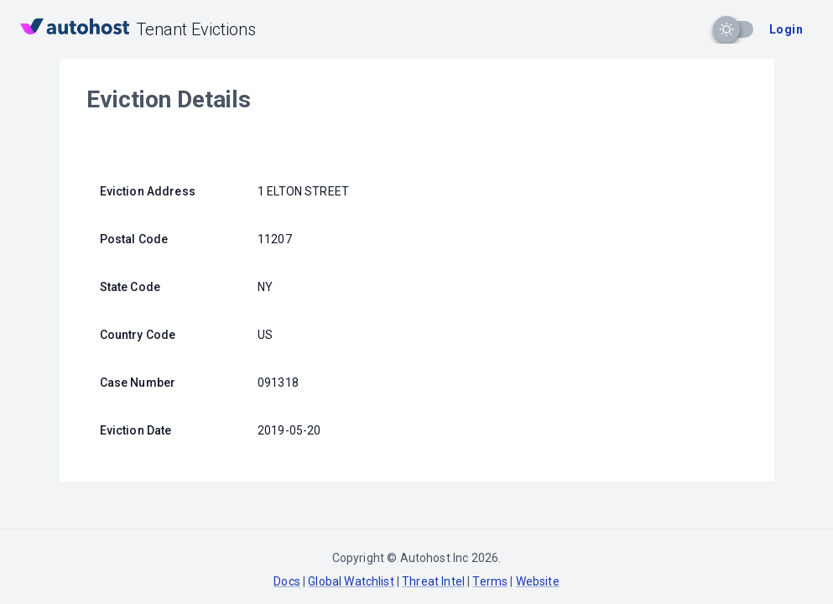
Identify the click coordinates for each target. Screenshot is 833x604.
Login (786, 29)
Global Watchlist (350, 581)
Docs (286, 581)
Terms (490, 581)
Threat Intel (433, 581)
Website (538, 581)
